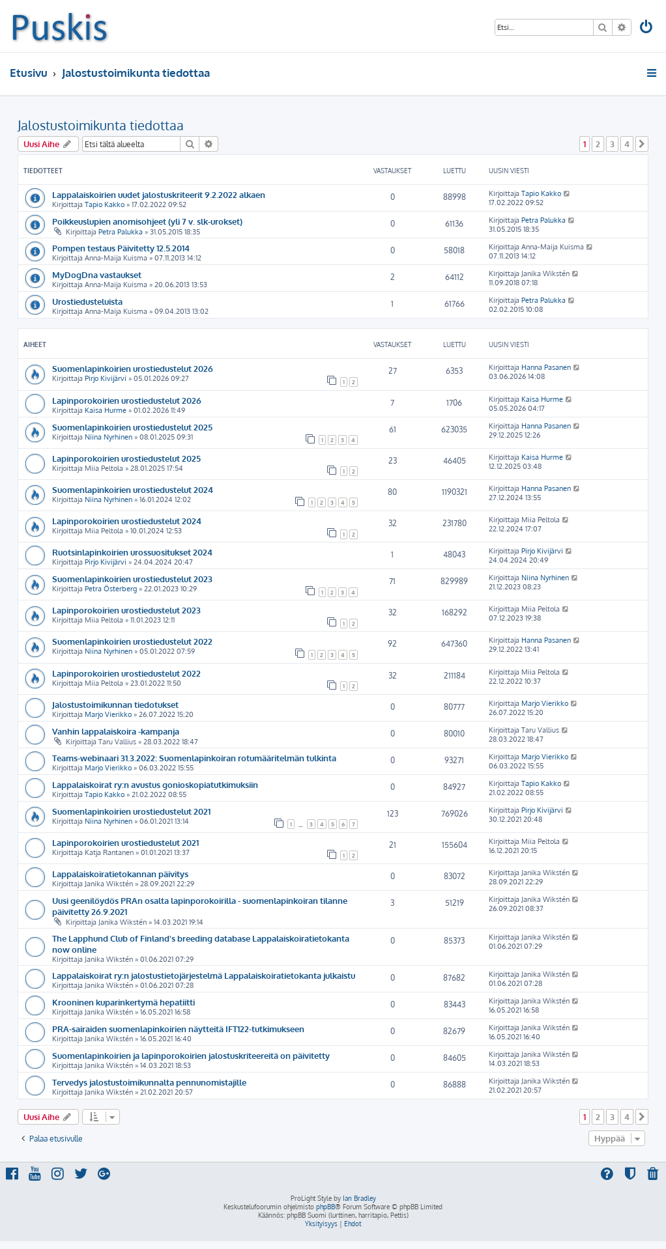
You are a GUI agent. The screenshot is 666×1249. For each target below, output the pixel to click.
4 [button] (627, 144)
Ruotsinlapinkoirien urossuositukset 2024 (132, 551)
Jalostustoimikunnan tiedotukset (115, 704)
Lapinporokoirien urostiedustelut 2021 (125, 842)
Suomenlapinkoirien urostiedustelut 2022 (132, 641)
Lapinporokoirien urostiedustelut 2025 (126, 458)
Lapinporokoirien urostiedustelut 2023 (126, 609)
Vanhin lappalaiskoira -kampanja (115, 731)
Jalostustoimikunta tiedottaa (101, 125)
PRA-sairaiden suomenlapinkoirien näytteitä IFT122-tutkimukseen (178, 1028)
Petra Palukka (120, 231)
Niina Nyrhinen (108, 437)
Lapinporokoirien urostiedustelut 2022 (126, 673)
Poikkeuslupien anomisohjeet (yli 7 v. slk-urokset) (147, 221)
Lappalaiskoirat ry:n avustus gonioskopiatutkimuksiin (155, 784)
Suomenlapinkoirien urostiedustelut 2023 (132, 578)
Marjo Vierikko (108, 714)
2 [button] (598, 144)
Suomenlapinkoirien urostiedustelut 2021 (131, 811)
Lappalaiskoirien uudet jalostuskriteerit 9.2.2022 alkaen (158, 194)
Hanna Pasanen (546, 367)
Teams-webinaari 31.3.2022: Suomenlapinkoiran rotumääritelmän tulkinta (194, 757)
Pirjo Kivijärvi (105, 378)
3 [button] (612, 144)
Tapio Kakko (104, 204)
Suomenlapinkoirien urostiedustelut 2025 (132, 426)
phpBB (325, 1207)
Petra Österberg (111, 588)
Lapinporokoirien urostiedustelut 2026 (126, 400)
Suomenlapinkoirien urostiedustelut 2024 (132, 489)
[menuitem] (647, 28)
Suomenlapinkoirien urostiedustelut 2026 (132, 368)
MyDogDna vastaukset (96, 274)
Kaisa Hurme (105, 410)
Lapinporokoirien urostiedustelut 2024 (126, 520)
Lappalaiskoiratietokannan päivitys (120, 873)
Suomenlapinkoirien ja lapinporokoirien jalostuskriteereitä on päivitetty (191, 1055)
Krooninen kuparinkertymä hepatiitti (123, 1001)
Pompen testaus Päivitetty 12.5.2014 (121, 247)
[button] (641, 144)
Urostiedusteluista (87, 301)
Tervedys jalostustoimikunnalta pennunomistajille (149, 1082)
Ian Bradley (359, 1198)
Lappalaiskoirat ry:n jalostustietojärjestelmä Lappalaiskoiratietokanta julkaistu (203, 975)
